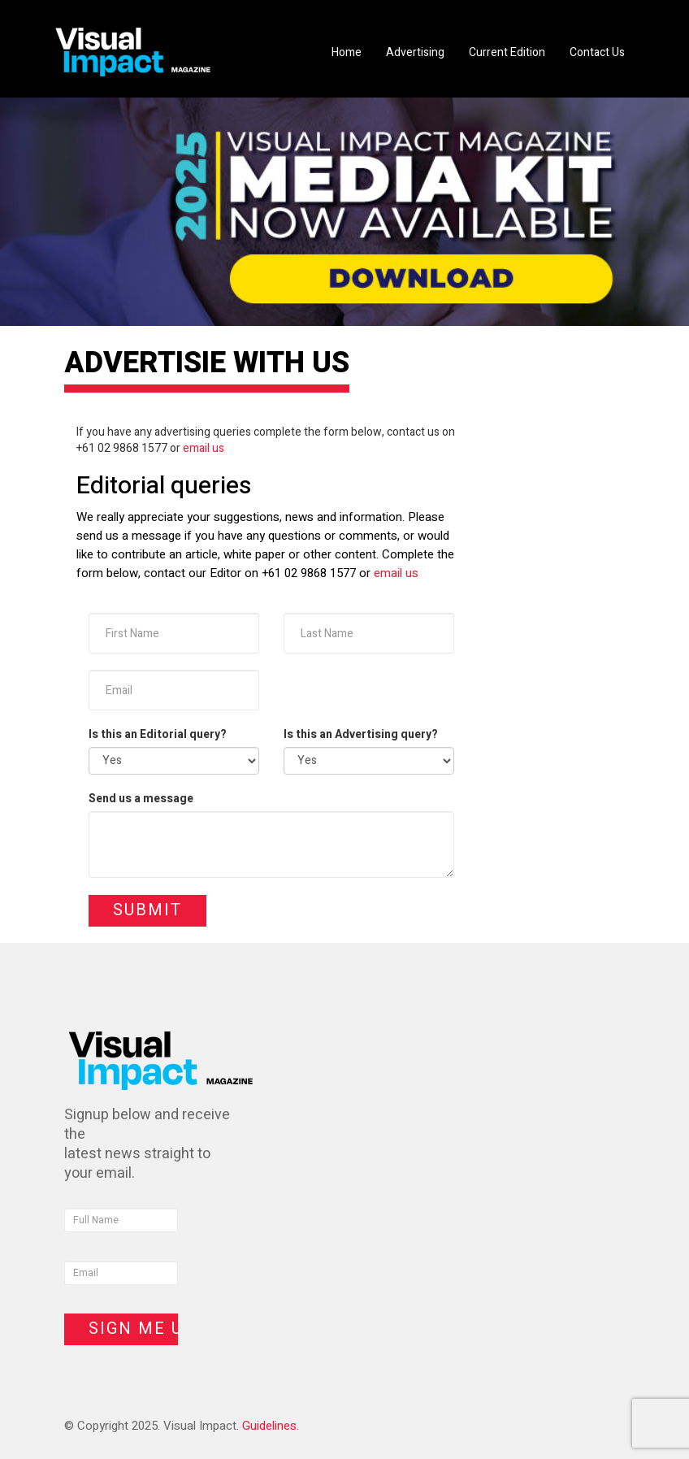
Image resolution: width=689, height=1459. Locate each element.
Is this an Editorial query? (158, 735)
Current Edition (507, 52)
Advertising (415, 52)
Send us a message (141, 799)
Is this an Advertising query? (361, 735)
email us (203, 448)
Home (347, 52)
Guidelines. (270, 1426)
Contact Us (597, 52)
